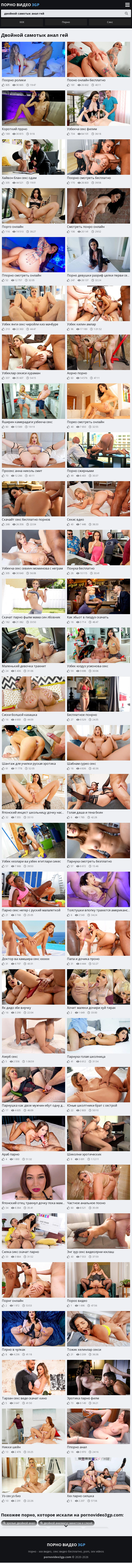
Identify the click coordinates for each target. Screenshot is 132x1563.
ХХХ (22, 23)
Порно (66, 23)
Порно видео (20, 4)
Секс (110, 23)
